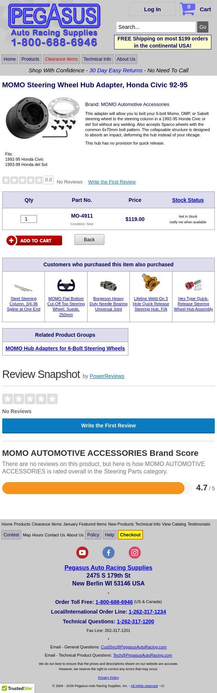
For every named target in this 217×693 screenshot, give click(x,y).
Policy (93, 535)
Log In (152, 9)
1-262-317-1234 (147, 612)
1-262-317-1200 (135, 621)
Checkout (130, 535)
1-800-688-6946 (114, 602)
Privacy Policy (108, 678)
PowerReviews (107, 376)
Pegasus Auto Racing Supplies (108, 568)
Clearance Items (61, 59)
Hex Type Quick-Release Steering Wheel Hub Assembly (193, 304)
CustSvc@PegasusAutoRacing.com (134, 647)
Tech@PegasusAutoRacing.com (142, 655)
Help (109, 535)
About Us (126, 59)
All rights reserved (144, 686)
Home (10, 59)
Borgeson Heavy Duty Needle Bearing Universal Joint (108, 304)
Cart (196, 7)
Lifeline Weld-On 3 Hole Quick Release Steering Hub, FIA (151, 304)
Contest (11, 535)
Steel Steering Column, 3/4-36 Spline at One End (23, 304)
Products (30, 59)
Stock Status (188, 200)
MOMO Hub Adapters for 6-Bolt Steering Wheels (65, 348)
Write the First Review (112, 182)
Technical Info (97, 59)
